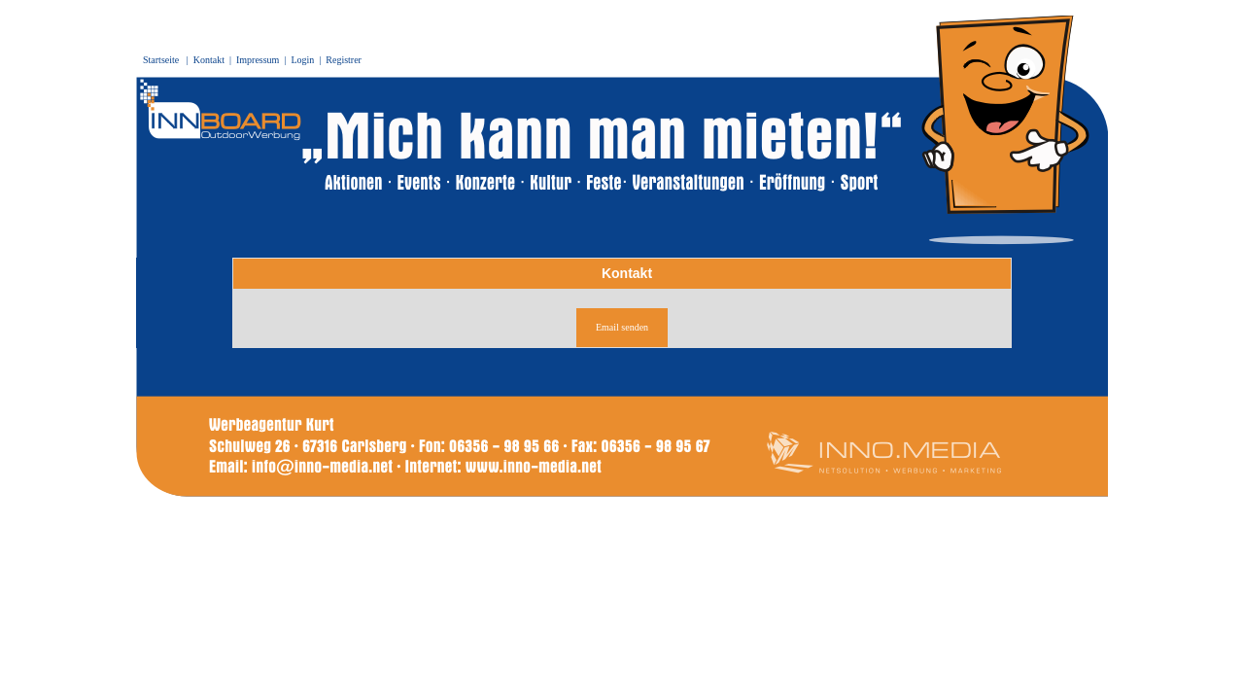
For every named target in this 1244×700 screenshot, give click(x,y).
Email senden (622, 327)
